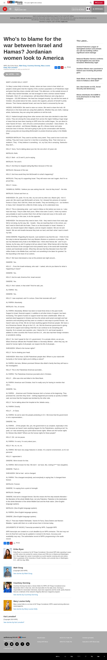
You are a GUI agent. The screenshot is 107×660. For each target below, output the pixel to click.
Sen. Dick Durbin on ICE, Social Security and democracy (89, 88)
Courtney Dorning (33, 66)
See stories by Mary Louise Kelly (25, 609)
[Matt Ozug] (8, 572)
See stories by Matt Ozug (22, 573)
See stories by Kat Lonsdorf (14, 622)
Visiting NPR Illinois (42, 641)
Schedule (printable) (88, 637)
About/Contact (41, 637)
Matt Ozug (23, 66)
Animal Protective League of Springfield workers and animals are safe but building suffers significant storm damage (89, 50)
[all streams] (98, 9)
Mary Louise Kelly (21, 601)
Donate (100, 3)
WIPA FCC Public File (66, 641)
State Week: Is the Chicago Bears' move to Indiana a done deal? (89, 80)
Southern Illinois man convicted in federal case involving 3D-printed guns (90, 71)
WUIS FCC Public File (66, 637)
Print (69, 67)
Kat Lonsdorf (12, 67)
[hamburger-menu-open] (4, 2)
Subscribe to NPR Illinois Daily (90, 641)
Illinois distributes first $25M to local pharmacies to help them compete (88, 97)
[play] (4, 9)
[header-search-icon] (90, 2)
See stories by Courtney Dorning (25, 595)
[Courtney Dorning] (8, 587)
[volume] (10, 9)
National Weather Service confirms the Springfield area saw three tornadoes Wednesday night (90, 61)
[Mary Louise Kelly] (8, 605)
